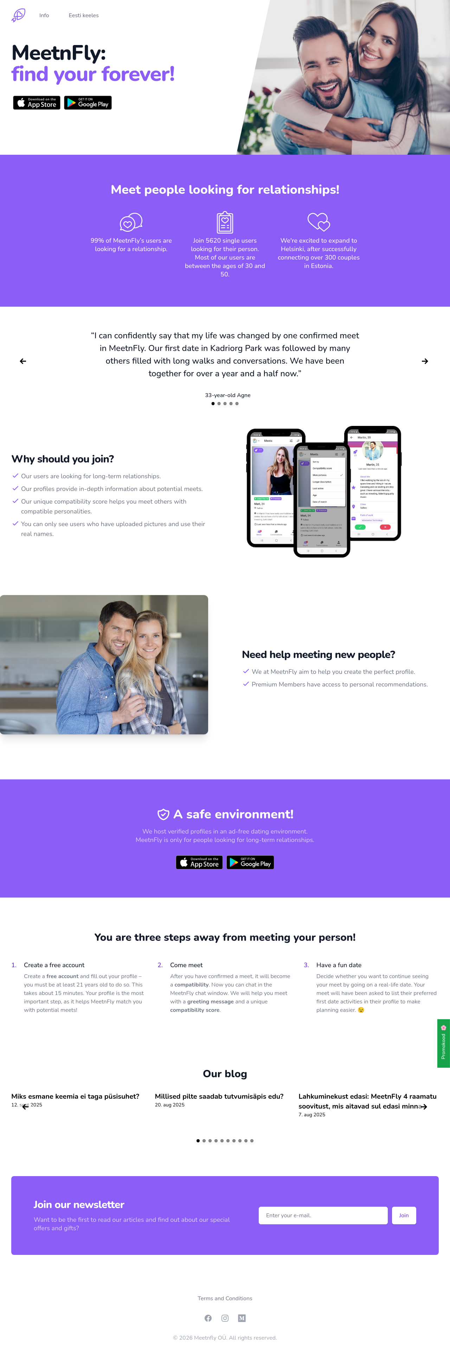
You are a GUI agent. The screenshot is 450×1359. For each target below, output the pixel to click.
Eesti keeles (84, 15)
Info (44, 15)
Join (404, 1215)
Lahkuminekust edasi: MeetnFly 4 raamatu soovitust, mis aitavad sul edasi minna (367, 1101)
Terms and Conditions (225, 1298)
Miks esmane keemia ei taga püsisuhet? (75, 1096)
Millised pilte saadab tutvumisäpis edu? (219, 1096)
